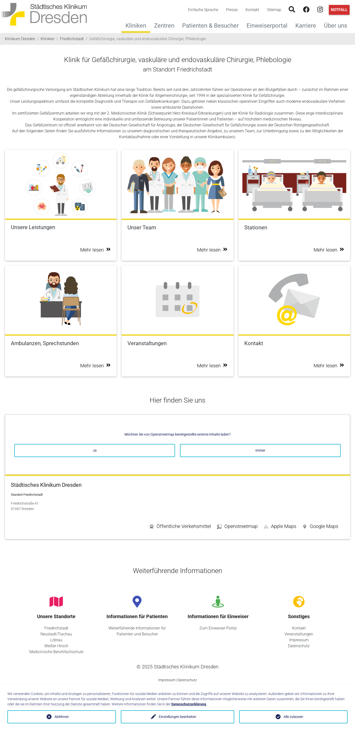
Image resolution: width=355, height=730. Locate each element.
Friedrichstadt (56, 628)
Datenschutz (299, 646)
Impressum (299, 640)
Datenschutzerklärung (188, 704)
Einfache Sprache (203, 9)
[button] (320, 527)
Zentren (166, 25)
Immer (260, 450)
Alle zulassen (293, 717)
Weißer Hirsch (56, 646)
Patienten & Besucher (212, 25)
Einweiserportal (269, 25)
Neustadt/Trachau (56, 634)
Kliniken (135, 25)
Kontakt (252, 9)
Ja (95, 450)
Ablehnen (61, 717)
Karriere (307, 25)
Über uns (337, 25)
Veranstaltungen (298, 634)
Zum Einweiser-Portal (218, 628)
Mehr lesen (95, 250)
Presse (232, 9)
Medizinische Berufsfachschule (56, 651)
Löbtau (56, 640)
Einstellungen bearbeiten (177, 717)
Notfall (339, 9)
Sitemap (274, 9)
